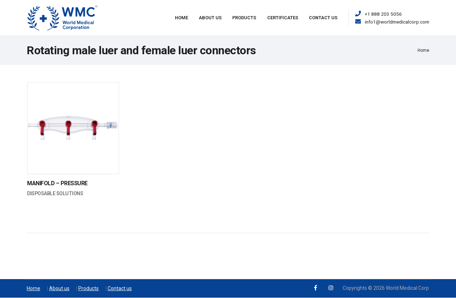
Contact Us (323, 17)
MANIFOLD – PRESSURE (57, 183)
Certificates (282, 17)
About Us (210, 17)
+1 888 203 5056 (383, 14)
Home (181, 17)
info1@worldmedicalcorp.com (397, 22)
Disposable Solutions (55, 193)
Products (244, 17)
